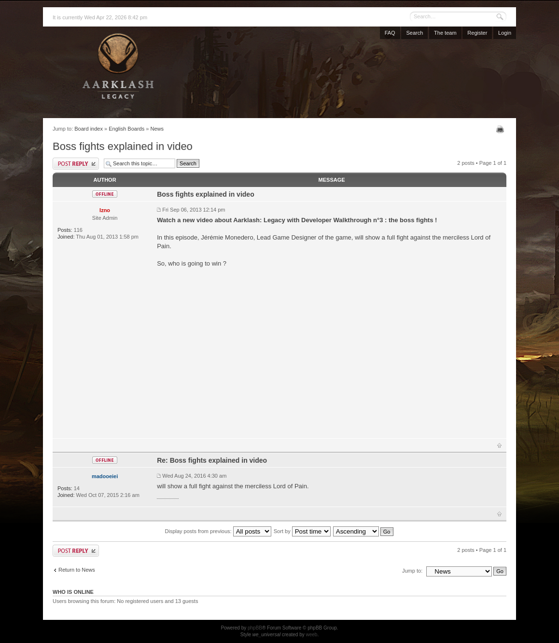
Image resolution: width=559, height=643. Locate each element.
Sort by (302, 531)
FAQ (390, 33)
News (157, 129)
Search (414, 33)
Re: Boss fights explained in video (212, 460)
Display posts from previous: (218, 531)
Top (499, 445)
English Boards (126, 129)
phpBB (255, 627)
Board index (88, 129)
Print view (501, 129)
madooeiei (105, 476)
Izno (104, 210)
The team (445, 33)
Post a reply (76, 164)
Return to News (76, 570)
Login (504, 33)
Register (477, 33)
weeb (311, 634)
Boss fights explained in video (123, 146)
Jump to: (412, 571)
